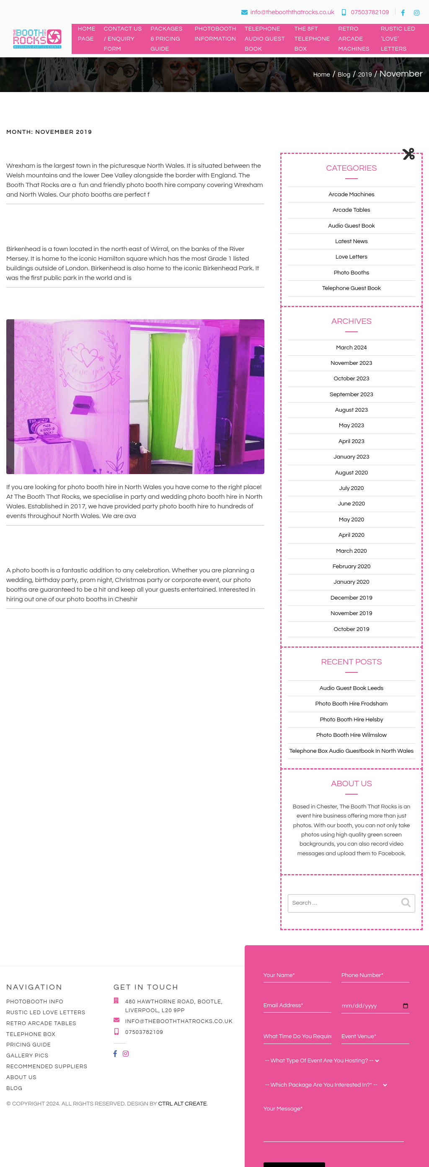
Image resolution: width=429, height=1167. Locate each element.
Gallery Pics (27, 1056)
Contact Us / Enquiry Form (123, 39)
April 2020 (351, 535)
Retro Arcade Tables (41, 1023)
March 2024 (351, 348)
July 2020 (351, 488)
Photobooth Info (35, 1002)
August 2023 (351, 410)
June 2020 (351, 504)
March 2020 (351, 551)
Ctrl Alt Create (182, 1104)
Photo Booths (352, 273)
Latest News (351, 241)
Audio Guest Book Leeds (352, 688)
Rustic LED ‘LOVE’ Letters (398, 39)
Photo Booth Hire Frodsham (351, 704)
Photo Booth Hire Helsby (351, 720)
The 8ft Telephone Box (312, 39)
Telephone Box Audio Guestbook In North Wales (351, 751)
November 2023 (351, 363)
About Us (21, 1077)
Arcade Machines (351, 194)
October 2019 (351, 629)
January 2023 (351, 457)
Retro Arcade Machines (354, 39)
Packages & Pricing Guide (166, 39)
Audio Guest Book (351, 226)
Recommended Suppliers (47, 1067)
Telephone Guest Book (351, 288)
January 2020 (351, 582)
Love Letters (351, 257)
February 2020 (352, 566)
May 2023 (351, 425)
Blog (14, 1088)
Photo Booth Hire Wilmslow (351, 735)
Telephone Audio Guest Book (265, 39)
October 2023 (351, 379)
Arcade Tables (351, 210)
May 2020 (351, 520)
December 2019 (351, 598)
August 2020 (351, 473)
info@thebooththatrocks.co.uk (287, 12)
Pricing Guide (28, 1045)
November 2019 (351, 613)
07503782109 (365, 12)
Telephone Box (31, 1034)
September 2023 (351, 395)
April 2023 (351, 441)
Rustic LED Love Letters (45, 1013)
